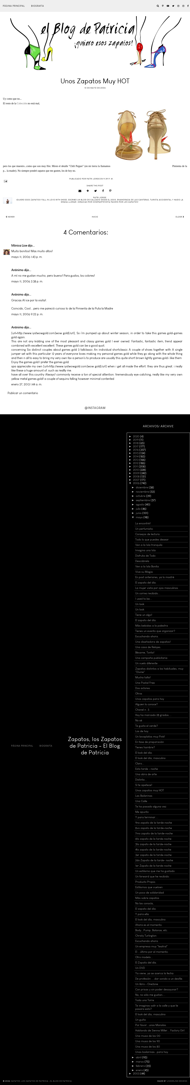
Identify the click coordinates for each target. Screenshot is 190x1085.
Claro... (139, 763)
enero (140, 1070)
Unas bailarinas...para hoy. (152, 1052)
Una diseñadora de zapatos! (153, 641)
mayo (139, 517)
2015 (136, 453)
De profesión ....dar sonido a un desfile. (159, 978)
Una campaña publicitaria (151, 658)
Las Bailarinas (143, 795)
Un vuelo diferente (146, 663)
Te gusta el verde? (146, 725)
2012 (136, 463)
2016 (136, 449)
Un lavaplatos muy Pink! (150, 736)
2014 (136, 456)
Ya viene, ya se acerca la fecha (154, 973)
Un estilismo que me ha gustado (155, 871)
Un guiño (140, 1019)
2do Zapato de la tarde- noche (154, 860)
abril (139, 1057)
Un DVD (140, 968)
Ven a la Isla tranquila (148, 545)
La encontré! (143, 523)
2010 (136, 469)
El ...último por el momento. (151, 951)
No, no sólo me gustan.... (150, 995)
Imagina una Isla (145, 550)
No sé (138, 720)
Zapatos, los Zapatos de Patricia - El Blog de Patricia (95, 746)
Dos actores (142, 688)
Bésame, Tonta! (144, 652)
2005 (136, 1073)
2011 (136, 466)
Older (180, 217)
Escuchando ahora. (147, 636)
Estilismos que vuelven (149, 887)
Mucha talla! (143, 677)
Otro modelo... (144, 957)
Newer (10, 217)
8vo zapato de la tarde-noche (153, 828)
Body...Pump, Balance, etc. (151, 930)
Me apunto (142, 812)
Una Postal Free (145, 682)
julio (138, 508)
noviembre (143, 491)
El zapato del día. (145, 582)
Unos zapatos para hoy (149, 699)
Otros (138, 693)
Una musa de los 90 (147, 1041)
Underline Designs (177, 1081)
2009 (136, 473)
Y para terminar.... (146, 817)
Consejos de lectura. (147, 534)
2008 (136, 476)
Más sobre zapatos (147, 898)
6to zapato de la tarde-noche (153, 838)
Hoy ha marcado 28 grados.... (153, 715)
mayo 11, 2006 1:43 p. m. (26, 257)
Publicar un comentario (23, 393)
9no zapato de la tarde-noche (153, 822)
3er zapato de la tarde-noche (153, 855)
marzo (140, 1061)
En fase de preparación (149, 742)
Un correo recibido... (147, 593)
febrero (141, 1066)
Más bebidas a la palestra (151, 625)
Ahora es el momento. (148, 925)
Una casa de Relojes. (148, 647)
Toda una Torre (144, 1000)
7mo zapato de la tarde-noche (154, 833)
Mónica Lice (19, 245)
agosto (140, 504)
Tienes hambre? (145, 747)
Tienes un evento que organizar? (155, 631)
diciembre (142, 487)
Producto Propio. (145, 882)
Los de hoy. (142, 731)
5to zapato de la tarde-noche (153, 844)
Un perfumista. (144, 528)
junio (139, 513)
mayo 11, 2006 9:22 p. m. (27, 314)
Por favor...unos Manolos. (151, 1025)
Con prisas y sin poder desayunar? (156, 989)
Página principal (14, 6)
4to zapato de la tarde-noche (153, 849)
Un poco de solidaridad (149, 892)
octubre (141, 496)
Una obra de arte (146, 774)
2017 (136, 446)
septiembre (143, 500)
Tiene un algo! (143, 615)
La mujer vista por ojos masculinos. (157, 588)
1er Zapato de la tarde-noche (153, 865)
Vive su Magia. (144, 571)
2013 (136, 459)
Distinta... (141, 779)
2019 (136, 439)
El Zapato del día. (146, 962)
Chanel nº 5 (142, 709)
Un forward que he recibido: (152, 876)
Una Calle (141, 801)
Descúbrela (142, 561)
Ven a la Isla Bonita (147, 566)
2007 (136, 479)
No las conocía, (144, 903)
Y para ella (142, 914)
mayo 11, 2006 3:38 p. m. (27, 281)
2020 (136, 436)
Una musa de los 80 (147, 1046)
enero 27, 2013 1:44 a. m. (26, 384)
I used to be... (143, 598)
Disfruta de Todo (145, 555)
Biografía (37, 6)
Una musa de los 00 (147, 1036)
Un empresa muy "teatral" (151, 946)
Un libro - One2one (146, 984)
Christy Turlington (145, 935)
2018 (136, 443)
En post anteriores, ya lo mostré (154, 577)
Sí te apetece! (143, 785)
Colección (22, 103)
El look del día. (144, 752)
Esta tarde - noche (146, 769)
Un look (139, 604)
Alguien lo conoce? (146, 704)
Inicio (95, 217)
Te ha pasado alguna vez (150, 806)
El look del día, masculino (150, 758)
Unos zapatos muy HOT (149, 790)
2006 (136, 483)
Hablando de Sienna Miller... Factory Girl (159, 1030)
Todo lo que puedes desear (152, 539)
